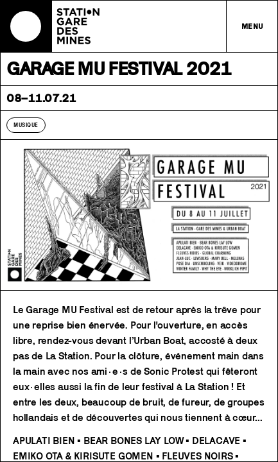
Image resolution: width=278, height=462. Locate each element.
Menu (252, 26)
